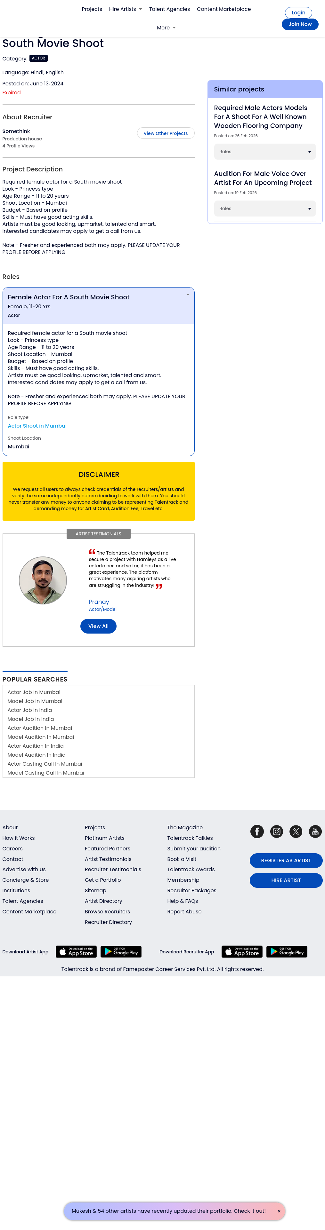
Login (298, 12)
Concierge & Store (26, 880)
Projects (92, 9)
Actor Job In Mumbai (34, 692)
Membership (183, 880)
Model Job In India (31, 719)
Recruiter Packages (191, 890)
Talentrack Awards (191, 869)
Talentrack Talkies (190, 838)
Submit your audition (194, 848)
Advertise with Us (24, 869)
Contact (13, 859)
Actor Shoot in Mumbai (37, 426)
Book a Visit (182, 859)
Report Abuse (184, 911)
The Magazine (185, 827)
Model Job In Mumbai (35, 701)
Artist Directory (103, 901)
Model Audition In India (37, 755)
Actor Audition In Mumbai (40, 728)
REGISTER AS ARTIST (286, 860)
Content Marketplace (224, 9)
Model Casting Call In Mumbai (46, 773)
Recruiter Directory (108, 922)
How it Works (19, 838)
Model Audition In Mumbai (41, 737)
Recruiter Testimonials (113, 869)
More (166, 27)
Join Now (300, 24)
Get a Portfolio (103, 880)
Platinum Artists (105, 838)
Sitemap (95, 890)
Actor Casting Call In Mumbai (45, 764)
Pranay (99, 602)
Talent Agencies (169, 9)
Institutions (16, 890)
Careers (13, 848)
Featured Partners (107, 848)
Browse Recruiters (107, 911)
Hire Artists (125, 9)
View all (98, 626)
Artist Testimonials (108, 859)
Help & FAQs (182, 901)
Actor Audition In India (36, 746)
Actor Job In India (30, 710)
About (10, 827)
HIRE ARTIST (286, 880)
